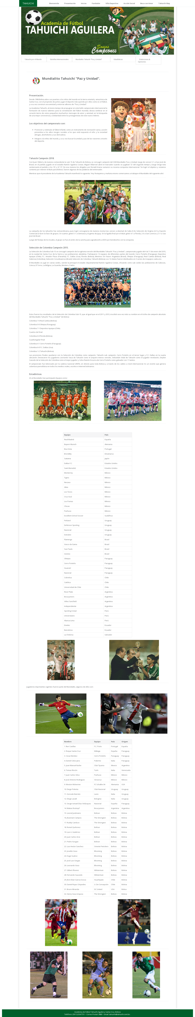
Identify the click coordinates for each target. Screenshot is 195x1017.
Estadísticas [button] (118, 59)
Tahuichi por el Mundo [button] (33, 59)
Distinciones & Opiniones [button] (144, 60)
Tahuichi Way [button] (164, 3)
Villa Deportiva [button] (112, 3)
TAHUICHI (28, 3)
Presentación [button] (70, 3)
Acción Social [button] (129, 3)
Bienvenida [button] (54, 3)
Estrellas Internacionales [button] (59, 59)
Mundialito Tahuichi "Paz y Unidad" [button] (89, 59)
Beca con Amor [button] (146, 3)
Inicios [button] (83, 3)
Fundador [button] (96, 3)
